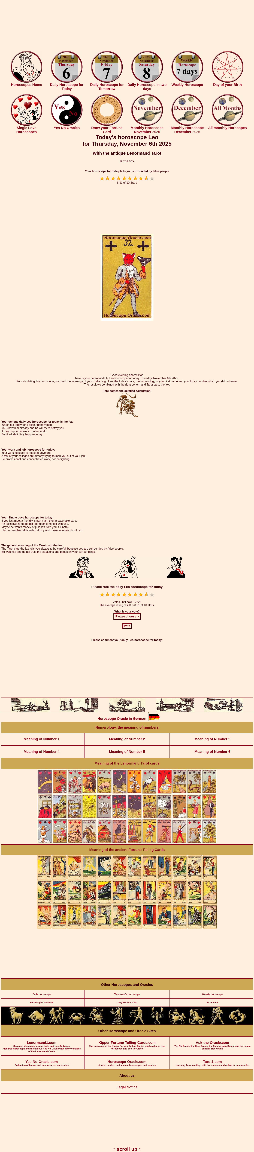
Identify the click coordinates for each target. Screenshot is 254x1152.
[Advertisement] (127, 26)
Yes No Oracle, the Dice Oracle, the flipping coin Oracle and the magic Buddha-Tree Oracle (212, 1043)
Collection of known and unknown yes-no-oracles (41, 1061)
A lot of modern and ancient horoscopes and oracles (127, 1061)
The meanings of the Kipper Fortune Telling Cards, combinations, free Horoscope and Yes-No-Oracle (127, 1043)
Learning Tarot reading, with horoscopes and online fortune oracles (212, 1061)
